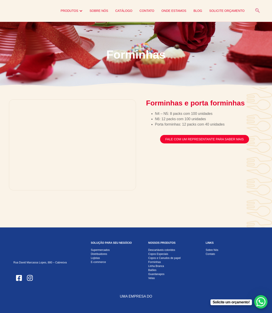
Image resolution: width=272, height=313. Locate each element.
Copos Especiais (158, 254)
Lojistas (95, 258)
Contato (210, 254)
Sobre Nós (212, 250)
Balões (152, 270)
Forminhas (154, 262)
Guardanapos (156, 274)
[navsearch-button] (257, 11)
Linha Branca (156, 266)
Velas (151, 278)
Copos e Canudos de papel (164, 258)
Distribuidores (99, 254)
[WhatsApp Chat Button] (261, 302)
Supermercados (100, 250)
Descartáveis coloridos (161, 250)
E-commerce (98, 262)
